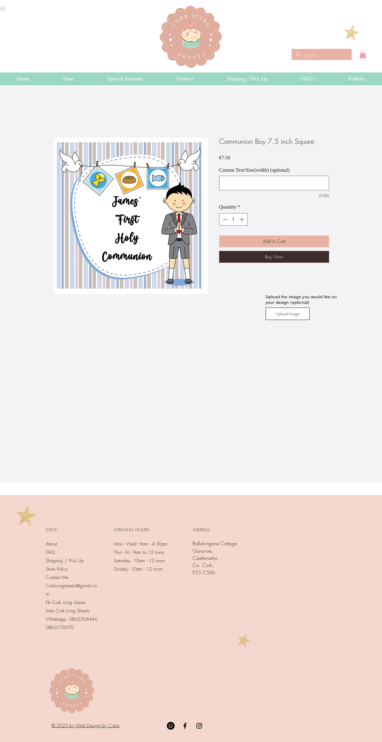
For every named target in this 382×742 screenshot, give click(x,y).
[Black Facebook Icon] (185, 726)
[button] (362, 54)
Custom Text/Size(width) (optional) (254, 170)
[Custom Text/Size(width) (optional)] (274, 183)
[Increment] (242, 219)
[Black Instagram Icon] (199, 726)
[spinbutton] (233, 219)
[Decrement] (224, 219)
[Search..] (321, 55)
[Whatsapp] (171, 726)
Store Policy (57, 569)
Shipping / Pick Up (65, 561)
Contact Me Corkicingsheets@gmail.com (71, 585)
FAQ (50, 552)
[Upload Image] (288, 314)
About (51, 544)
